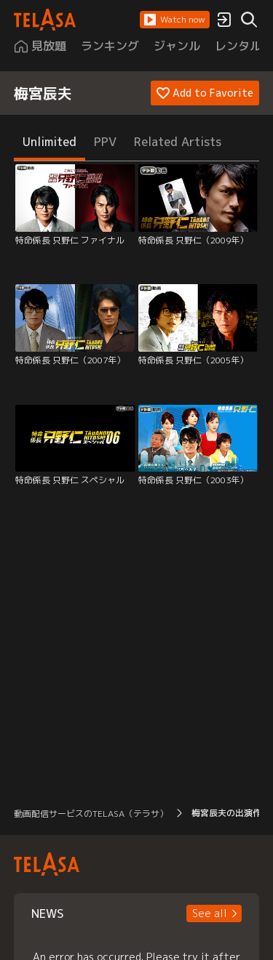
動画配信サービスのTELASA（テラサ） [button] (91, 813)
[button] (175, 19)
